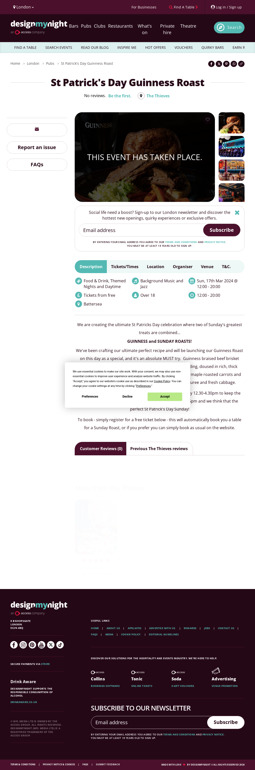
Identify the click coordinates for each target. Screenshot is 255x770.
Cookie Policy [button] (162, 381)
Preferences (90, 396)
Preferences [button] (143, 385)
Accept (165, 396)
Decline (127, 396)
